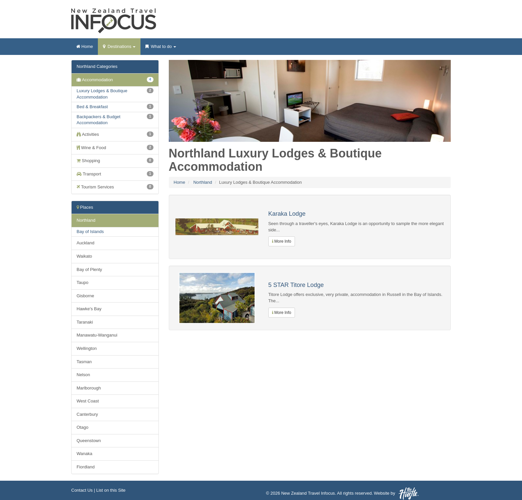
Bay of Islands (90, 231)
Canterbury (87, 414)
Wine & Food (115, 147)
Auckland (85, 242)
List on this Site (111, 490)
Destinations (119, 48)
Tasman (84, 361)
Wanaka (84, 453)
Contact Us (82, 490)
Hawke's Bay (89, 308)
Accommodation (115, 79)
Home (84, 46)
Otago (82, 427)
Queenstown (89, 440)
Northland (202, 182)
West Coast (88, 400)
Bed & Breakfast (92, 106)
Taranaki (85, 322)
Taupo (82, 282)
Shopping (115, 160)
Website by (396, 493)
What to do (160, 48)
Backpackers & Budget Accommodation (99, 119)
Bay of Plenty (89, 269)
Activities (115, 134)
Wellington (87, 348)
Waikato (84, 256)
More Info (281, 241)
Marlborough (89, 387)
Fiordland (86, 466)
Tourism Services (115, 186)
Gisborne (85, 295)
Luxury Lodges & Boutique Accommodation (102, 94)
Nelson (83, 374)
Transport (115, 173)
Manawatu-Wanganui (97, 335)
